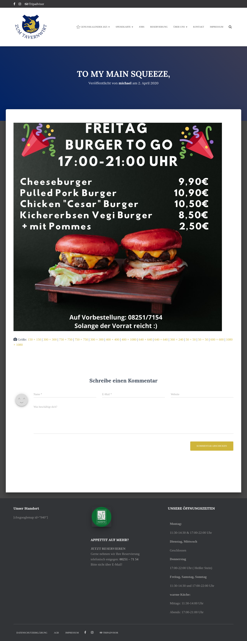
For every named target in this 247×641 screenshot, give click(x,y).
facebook (85, 632)
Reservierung (158, 26)
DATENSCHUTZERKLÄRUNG (31, 632)
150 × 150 (34, 339)
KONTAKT (198, 26)
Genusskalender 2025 (93, 27)
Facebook (15, 4)
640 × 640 (145, 339)
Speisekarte (124, 26)
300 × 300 (50, 339)
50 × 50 (191, 339)
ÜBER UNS (180, 26)
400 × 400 (112, 339)
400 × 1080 (129, 339)
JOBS (141, 26)
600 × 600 (217, 339)
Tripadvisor (34, 4)
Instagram (20, 4)
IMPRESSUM (216, 26)
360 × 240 (176, 339)
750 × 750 (65, 339)
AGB (56, 632)
